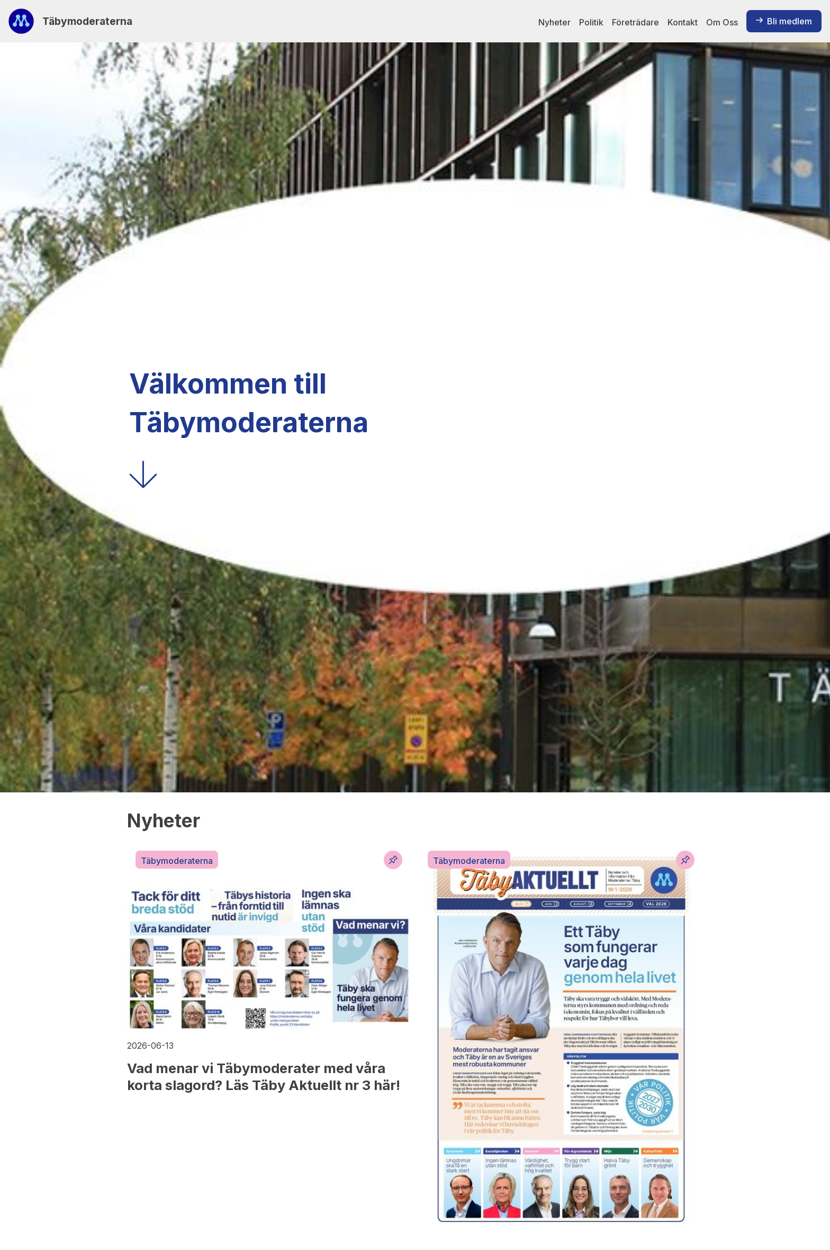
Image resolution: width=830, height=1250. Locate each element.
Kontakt (682, 22)
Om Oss (722, 22)
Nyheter (554, 22)
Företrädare (635, 22)
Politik (591, 22)
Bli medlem (784, 21)
